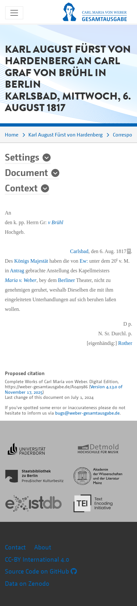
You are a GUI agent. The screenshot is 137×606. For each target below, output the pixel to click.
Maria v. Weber (20, 280)
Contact (15, 547)
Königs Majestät (31, 261)
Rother (125, 343)
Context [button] (21, 187)
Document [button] (26, 172)
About (42, 547)
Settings (22, 157)
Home (11, 134)
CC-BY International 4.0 (37, 559)
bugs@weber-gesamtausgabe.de (87, 413)
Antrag (17, 270)
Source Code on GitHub (41, 571)
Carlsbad (79, 251)
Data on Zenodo (27, 583)
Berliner (66, 280)
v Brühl (56, 222)
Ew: (84, 261)
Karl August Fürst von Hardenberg (65, 134)
